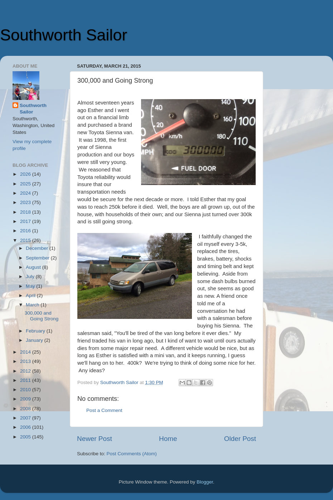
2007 (26, 418)
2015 (26, 240)
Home (168, 438)
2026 (26, 174)
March (33, 304)
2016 (26, 230)
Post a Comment (104, 410)
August (34, 267)
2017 (26, 221)
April (31, 295)
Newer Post (94, 438)
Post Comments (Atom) (132, 453)
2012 (26, 371)
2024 (26, 193)
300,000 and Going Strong (42, 315)
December (37, 248)
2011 (26, 380)
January (35, 340)
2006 (26, 427)
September (38, 258)
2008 (26, 408)
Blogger (205, 482)
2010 (26, 389)
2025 (26, 183)
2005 (26, 437)
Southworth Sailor (63, 35)
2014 (26, 352)
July (31, 276)
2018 (26, 212)
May (31, 286)
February (36, 331)
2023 (26, 202)
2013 (26, 361)
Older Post (240, 438)
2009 (26, 399)
